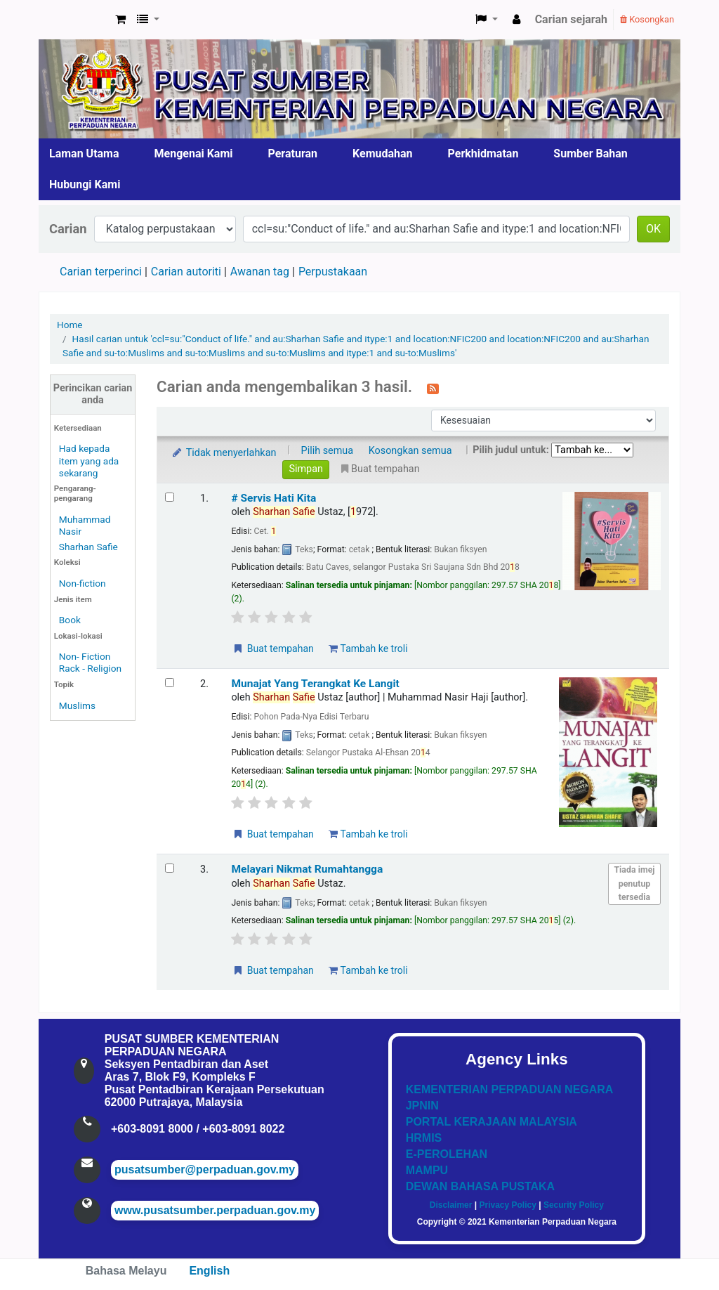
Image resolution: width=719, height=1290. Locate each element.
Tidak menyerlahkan (223, 453)
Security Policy (573, 1205)
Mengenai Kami (193, 153)
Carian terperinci (101, 271)
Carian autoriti (186, 271)
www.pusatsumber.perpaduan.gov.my (214, 1210)
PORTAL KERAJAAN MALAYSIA (491, 1122)
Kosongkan (647, 19)
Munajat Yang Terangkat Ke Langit (315, 683)
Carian (68, 228)
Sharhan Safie (88, 546)
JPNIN (422, 1106)
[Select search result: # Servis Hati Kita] (169, 497)
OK (653, 228)
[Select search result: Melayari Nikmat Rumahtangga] (169, 868)
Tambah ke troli (368, 648)
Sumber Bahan (590, 153)
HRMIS (424, 1138)
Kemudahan (382, 153)
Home (70, 324)
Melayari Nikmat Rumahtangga (307, 869)
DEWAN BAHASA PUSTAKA (480, 1186)
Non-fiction (82, 583)
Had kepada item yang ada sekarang (89, 460)
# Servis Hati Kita (273, 498)
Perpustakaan (332, 271)
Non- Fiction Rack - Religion (90, 662)
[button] (120, 20)
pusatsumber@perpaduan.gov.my (204, 1169)
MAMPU (427, 1170)
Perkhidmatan (483, 153)
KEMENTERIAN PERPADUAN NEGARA (510, 1089)
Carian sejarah (571, 19)
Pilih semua (327, 451)
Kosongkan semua (410, 451)
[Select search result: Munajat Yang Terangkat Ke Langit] (169, 682)
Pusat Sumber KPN (74, 20)
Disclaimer (451, 1205)
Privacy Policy (507, 1205)
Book (70, 619)
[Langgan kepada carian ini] (432, 387)
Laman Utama (84, 153)
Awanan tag (259, 271)
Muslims (77, 705)
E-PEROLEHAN (446, 1154)
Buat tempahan (272, 648)
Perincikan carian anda (92, 394)
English (209, 1271)
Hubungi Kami (84, 184)
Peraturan (293, 153)
